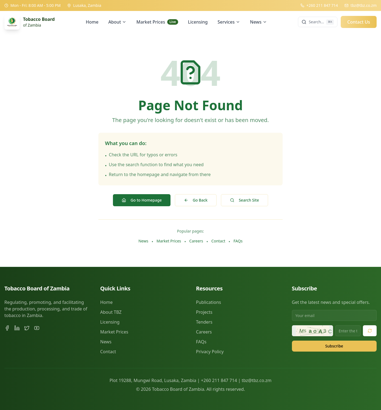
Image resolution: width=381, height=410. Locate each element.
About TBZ (111, 312)
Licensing (198, 22)
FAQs (238, 241)
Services (229, 22)
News (258, 22)
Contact (218, 241)
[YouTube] (36, 328)
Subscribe (334, 346)
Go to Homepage (142, 200)
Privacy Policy (210, 352)
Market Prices (157, 22)
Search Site (244, 200)
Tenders (204, 322)
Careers (196, 241)
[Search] (317, 22)
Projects (204, 312)
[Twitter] (27, 328)
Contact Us (358, 22)
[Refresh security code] (370, 330)
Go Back (195, 200)
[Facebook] (7, 328)
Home (92, 22)
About (117, 22)
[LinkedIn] (17, 328)
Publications (208, 302)
